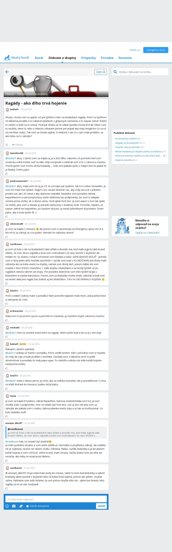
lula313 (11, 352)
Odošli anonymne (37, 506)
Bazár (39, 58)
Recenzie (125, 58)
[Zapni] (100, 72)
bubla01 (12, 158)
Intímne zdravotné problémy (32, 93)
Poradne (107, 58)
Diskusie (9, 93)
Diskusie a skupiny (62, 58)
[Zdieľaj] (18, 145)
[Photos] (13, 506)
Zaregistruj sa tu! (156, 50)
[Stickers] (21, 506)
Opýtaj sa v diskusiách (147, 232)
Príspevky (88, 58)
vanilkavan (13, 441)
